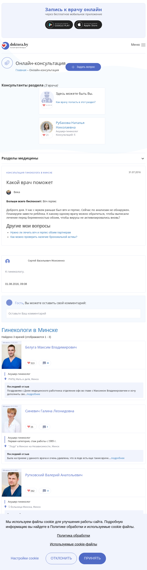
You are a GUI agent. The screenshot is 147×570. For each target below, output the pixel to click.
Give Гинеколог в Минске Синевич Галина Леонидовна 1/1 (29, 427)
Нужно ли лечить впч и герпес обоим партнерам (40, 232)
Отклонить (61, 558)
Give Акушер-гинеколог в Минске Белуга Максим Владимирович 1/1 (29, 363)
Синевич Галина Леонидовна (49, 411)
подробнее (33, 394)
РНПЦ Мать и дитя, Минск (23, 379)
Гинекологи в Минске (30, 330)
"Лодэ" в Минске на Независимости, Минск (33, 446)
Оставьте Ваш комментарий (73, 313)
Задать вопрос (83, 67)
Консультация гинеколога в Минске (29, 172)
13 (48, 491)
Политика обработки (73, 536)
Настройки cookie (25, 558)
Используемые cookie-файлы (73, 544)
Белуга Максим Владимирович (51, 347)
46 (48, 363)
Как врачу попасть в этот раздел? (76, 102)
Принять (92, 558)
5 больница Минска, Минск (24, 506)
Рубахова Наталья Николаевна (70, 124)
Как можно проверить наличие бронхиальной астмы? (43, 236)
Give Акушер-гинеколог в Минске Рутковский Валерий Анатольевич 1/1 (29, 491)
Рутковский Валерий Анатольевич (53, 475)
